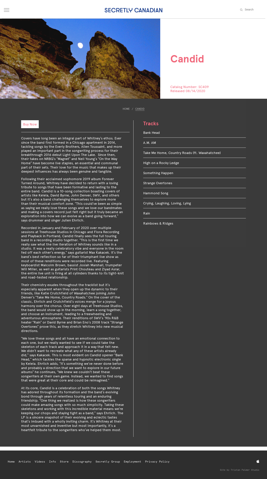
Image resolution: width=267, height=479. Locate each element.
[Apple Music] (258, 461)
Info (52, 461)
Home (126, 108)
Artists (25, 461)
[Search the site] (253, 9)
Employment (132, 461)
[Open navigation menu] (7, 9)
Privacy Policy (157, 461)
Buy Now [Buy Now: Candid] (30, 124)
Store (64, 461)
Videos (40, 461)
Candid (140, 108)
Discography (82, 461)
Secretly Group (108, 461)
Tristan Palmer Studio (245, 470)
